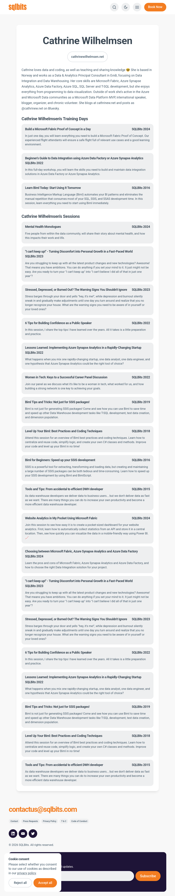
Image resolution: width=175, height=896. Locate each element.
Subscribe (148, 876)
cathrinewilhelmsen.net (87, 57)
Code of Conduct (79, 821)
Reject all (20, 883)
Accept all (45, 883)
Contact (14, 821)
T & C (63, 821)
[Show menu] (137, 7)
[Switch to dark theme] (125, 7)
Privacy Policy (49, 821)
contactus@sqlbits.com (43, 809)
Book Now (155, 7)
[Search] (114, 7)
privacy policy (26, 873)
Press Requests (30, 821)
